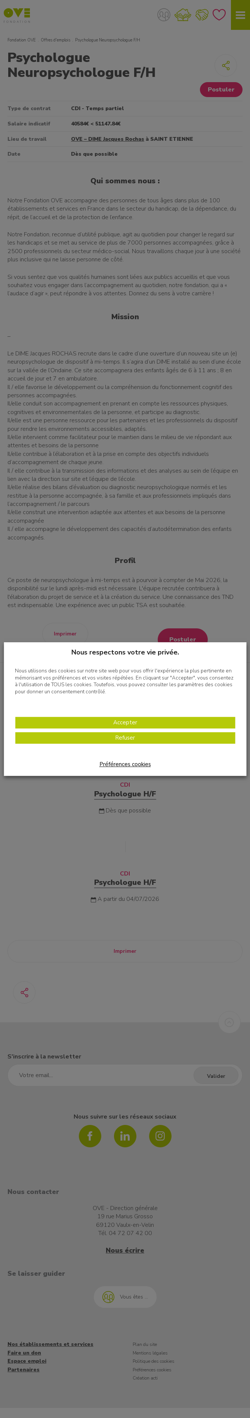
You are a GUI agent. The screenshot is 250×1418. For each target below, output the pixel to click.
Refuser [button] (125, 738)
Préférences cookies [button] (125, 764)
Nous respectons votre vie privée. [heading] (125, 652)
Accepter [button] (125, 723)
